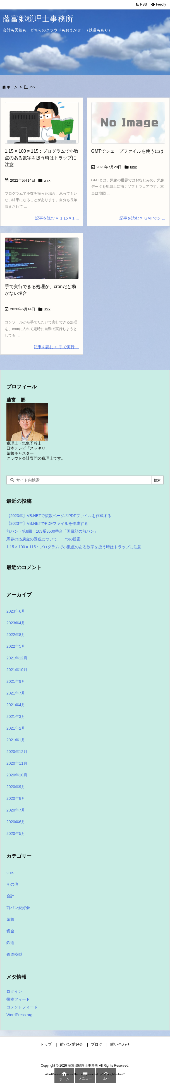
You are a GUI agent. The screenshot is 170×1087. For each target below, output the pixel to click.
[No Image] (128, 123)
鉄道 (10, 942)
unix (47, 180)
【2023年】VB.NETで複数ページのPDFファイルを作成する (58, 515)
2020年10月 (16, 775)
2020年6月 (15, 822)
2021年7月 (15, 693)
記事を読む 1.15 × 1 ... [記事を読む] (57, 218)
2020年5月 (15, 833)
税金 (10, 931)
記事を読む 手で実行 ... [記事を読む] (56, 347)
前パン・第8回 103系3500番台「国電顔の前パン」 (52, 531)
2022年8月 (15, 634)
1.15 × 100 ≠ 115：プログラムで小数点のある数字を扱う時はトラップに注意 (41, 158)
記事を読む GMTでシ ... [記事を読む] (142, 218)
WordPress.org (19, 1015)
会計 (10, 896)
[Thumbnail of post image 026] (42, 258)
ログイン (14, 991)
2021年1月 (15, 740)
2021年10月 (16, 669)
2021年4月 (15, 705)
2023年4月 (15, 623)
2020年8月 (15, 798)
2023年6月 (15, 611)
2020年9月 (15, 786)
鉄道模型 (14, 954)
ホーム (12, 87)
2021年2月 (15, 728)
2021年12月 (16, 658)
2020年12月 (16, 751)
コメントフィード (22, 1007)
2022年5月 (15, 646)
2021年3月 (15, 716)
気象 (10, 919)
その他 (12, 884)
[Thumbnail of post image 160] (42, 123)
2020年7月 (15, 810)
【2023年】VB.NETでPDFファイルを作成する (47, 523)
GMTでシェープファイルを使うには (127, 151)
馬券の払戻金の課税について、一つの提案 (43, 539)
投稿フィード (18, 999)
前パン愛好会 (18, 907)
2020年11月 (16, 763)
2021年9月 (15, 681)
